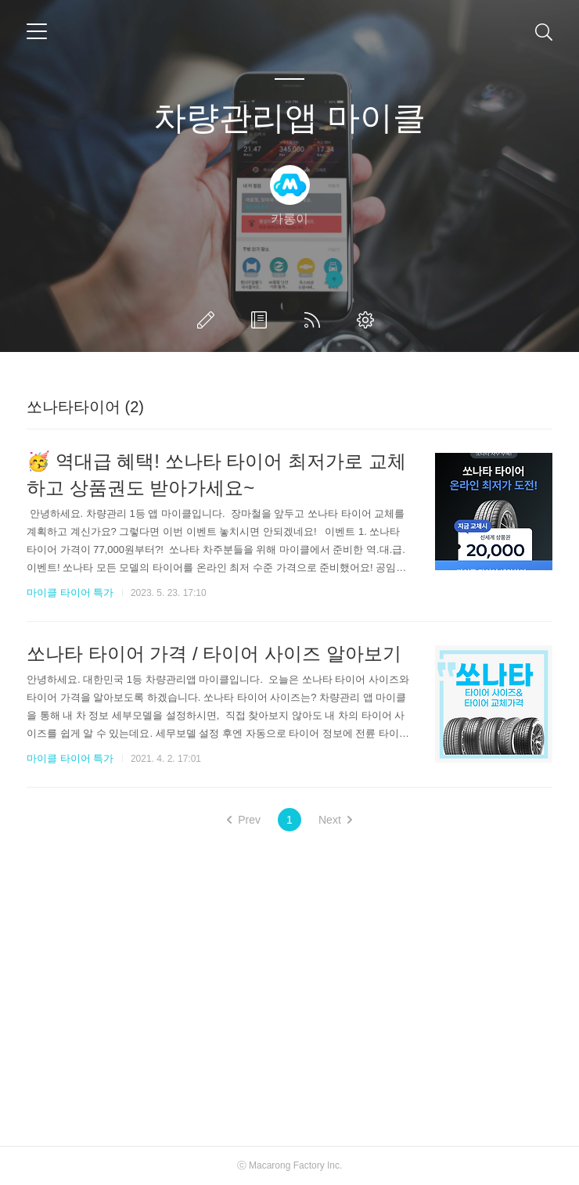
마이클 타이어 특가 (70, 592)
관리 (368, 320)
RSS (315, 320)
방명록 (262, 320)
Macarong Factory (287, 1165)
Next (335, 819)
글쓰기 (209, 320)
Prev (244, 819)
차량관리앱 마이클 (289, 117)
